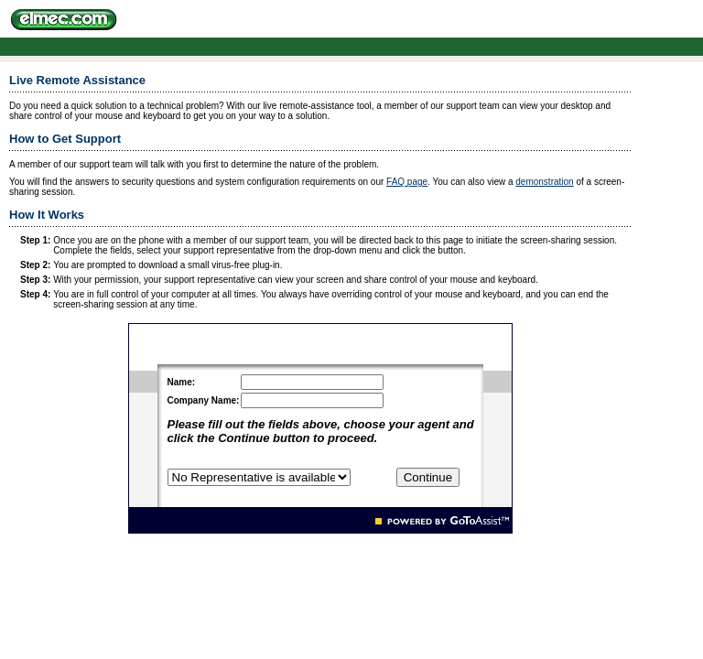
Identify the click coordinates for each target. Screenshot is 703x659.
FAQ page (406, 182)
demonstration (544, 182)
